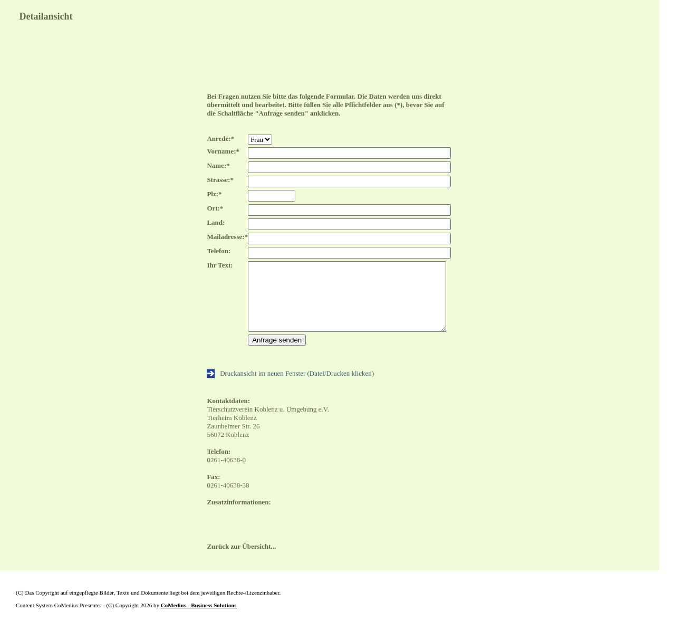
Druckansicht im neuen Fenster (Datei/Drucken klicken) (290, 373)
